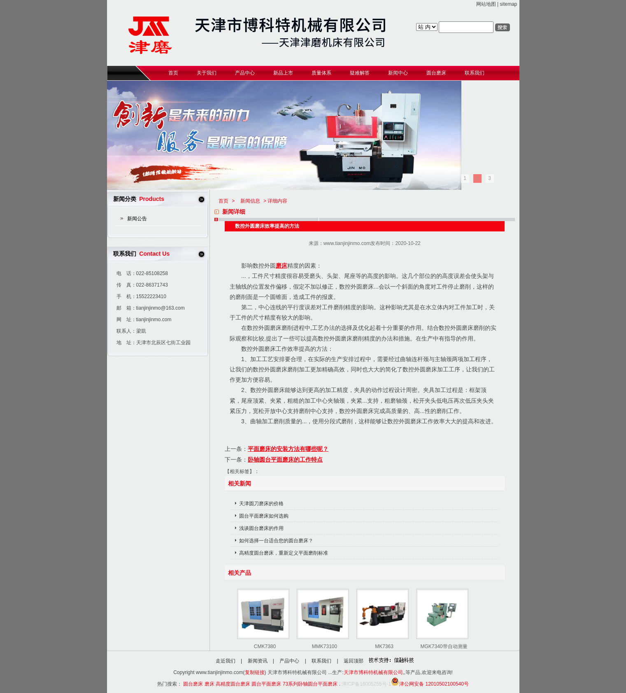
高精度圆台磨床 (233, 684)
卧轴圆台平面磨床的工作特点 (285, 459)
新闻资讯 (258, 661)
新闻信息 (250, 201)
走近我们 (225, 661)
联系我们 (321, 661)
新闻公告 (137, 219)
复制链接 (255, 672)
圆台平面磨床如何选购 (264, 516)
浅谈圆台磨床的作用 (261, 528)
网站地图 (486, 4)
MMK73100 (324, 646)
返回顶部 (353, 661)
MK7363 (384, 646)
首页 (223, 201)
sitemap (508, 4)
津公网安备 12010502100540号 (430, 684)
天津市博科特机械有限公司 (373, 672)
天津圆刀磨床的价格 (261, 503)
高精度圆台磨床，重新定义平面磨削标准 (283, 553)
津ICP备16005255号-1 (366, 684)
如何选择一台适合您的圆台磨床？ (276, 541)
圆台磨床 (193, 684)
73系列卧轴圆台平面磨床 (310, 684)
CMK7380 (265, 646)
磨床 (281, 265)
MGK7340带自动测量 (443, 646)
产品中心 (289, 661)
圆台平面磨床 (266, 684)
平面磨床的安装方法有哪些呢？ (288, 449)
